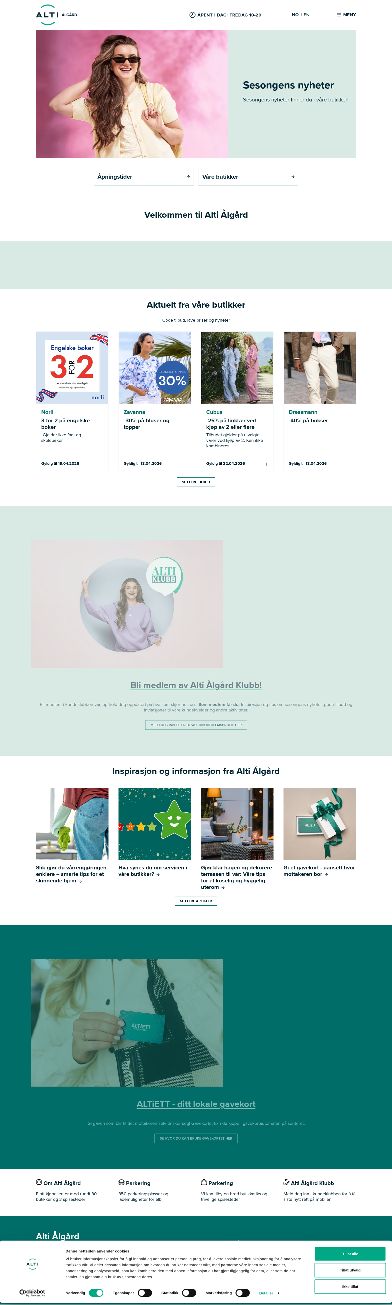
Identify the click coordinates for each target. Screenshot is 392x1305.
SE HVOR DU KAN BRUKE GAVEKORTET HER (196, 1138)
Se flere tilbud (196, 482)
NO (295, 14)
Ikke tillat (350, 1289)
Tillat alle (350, 1256)
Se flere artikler (196, 901)
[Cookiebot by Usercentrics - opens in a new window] (32, 1295)
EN (307, 14)
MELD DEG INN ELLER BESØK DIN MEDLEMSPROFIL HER (196, 725)
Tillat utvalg (350, 1272)
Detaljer (266, 1295)
